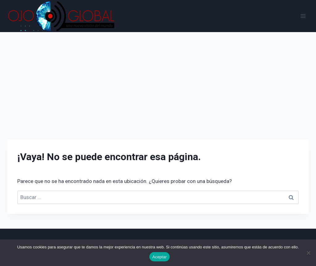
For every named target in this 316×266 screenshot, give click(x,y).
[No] (308, 253)
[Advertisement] (158, 78)
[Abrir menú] (303, 16)
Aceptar (159, 257)
